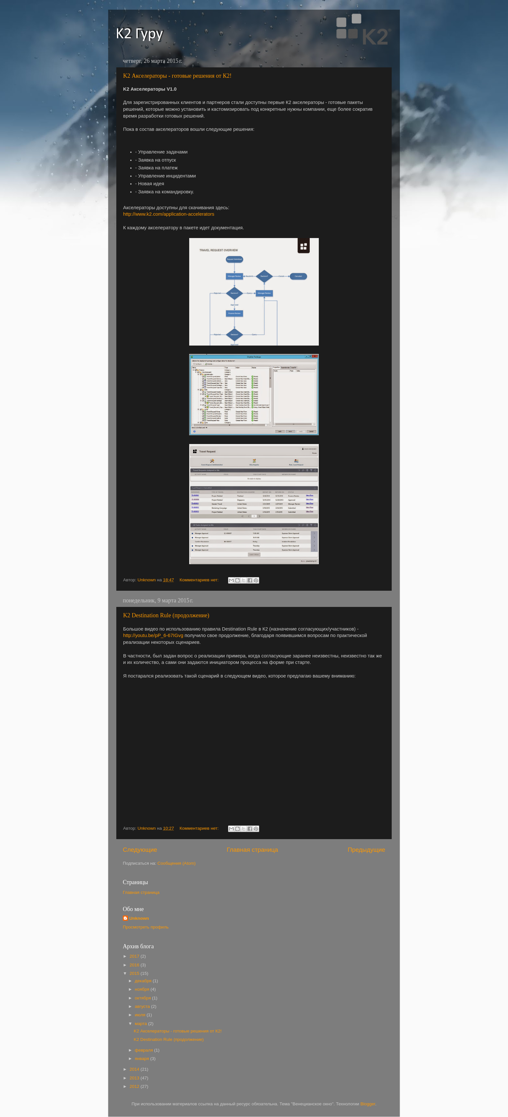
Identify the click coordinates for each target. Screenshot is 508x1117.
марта (141, 1023)
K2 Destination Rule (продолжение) (166, 615)
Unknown (139, 918)
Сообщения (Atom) (176, 863)
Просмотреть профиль (146, 927)
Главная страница (252, 849)
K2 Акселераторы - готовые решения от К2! (177, 76)
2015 (135, 973)
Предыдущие (366, 849)
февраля (144, 1050)
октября (143, 998)
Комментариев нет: (199, 579)
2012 (135, 1086)
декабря (144, 980)
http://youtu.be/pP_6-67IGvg (153, 635)
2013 (135, 1078)
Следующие (140, 849)
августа (143, 1006)
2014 (135, 1069)
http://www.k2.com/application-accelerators (168, 214)
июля (140, 1014)
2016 (135, 965)
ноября (142, 989)
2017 (135, 956)
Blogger (367, 1103)
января (142, 1058)
